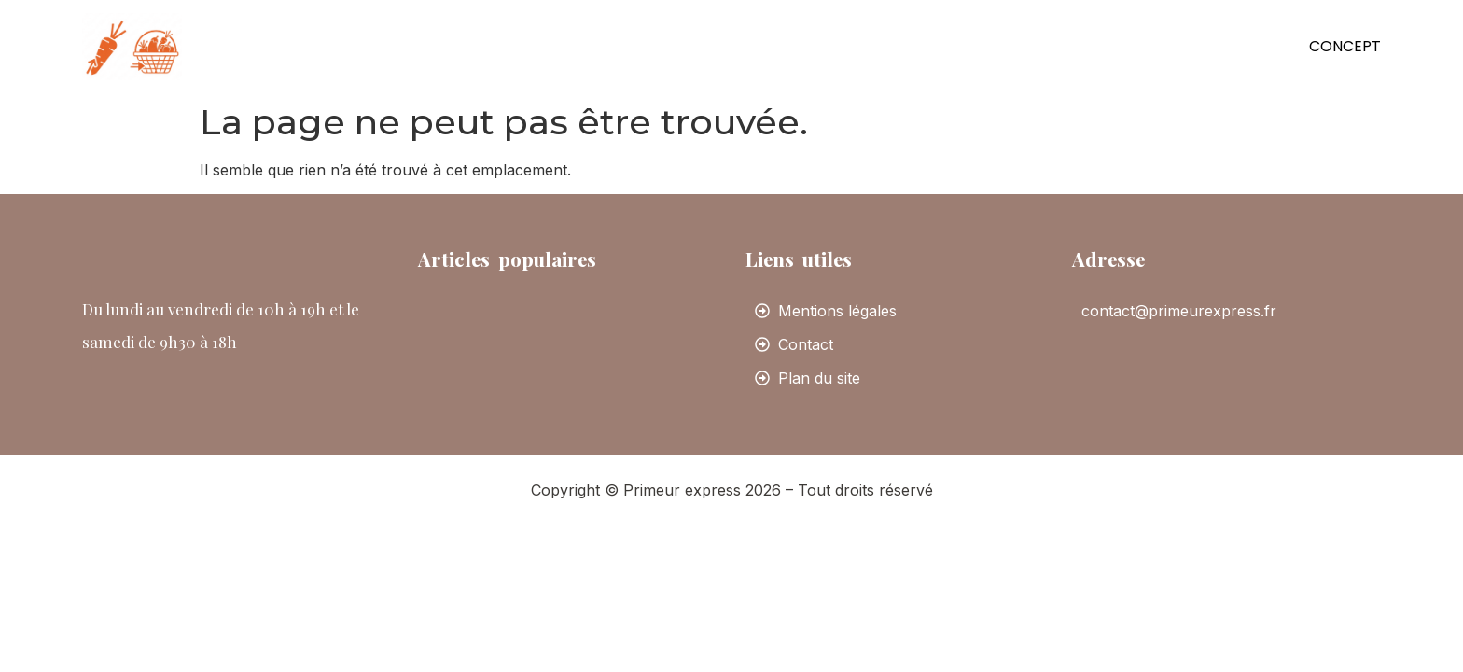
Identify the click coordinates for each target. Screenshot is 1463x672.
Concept (1345, 46)
